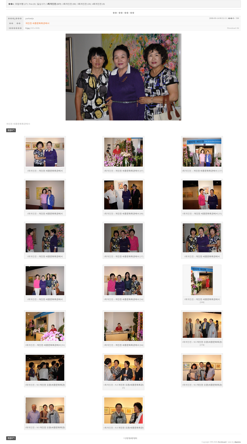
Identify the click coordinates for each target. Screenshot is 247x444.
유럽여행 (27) (21, 4)
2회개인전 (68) (69, 4)
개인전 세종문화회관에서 (51, 171)
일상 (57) (41, 4)
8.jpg (27, 28)
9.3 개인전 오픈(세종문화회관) (208, 342)
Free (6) (32, 4)
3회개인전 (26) (84, 4)
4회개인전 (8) (98, 4)
